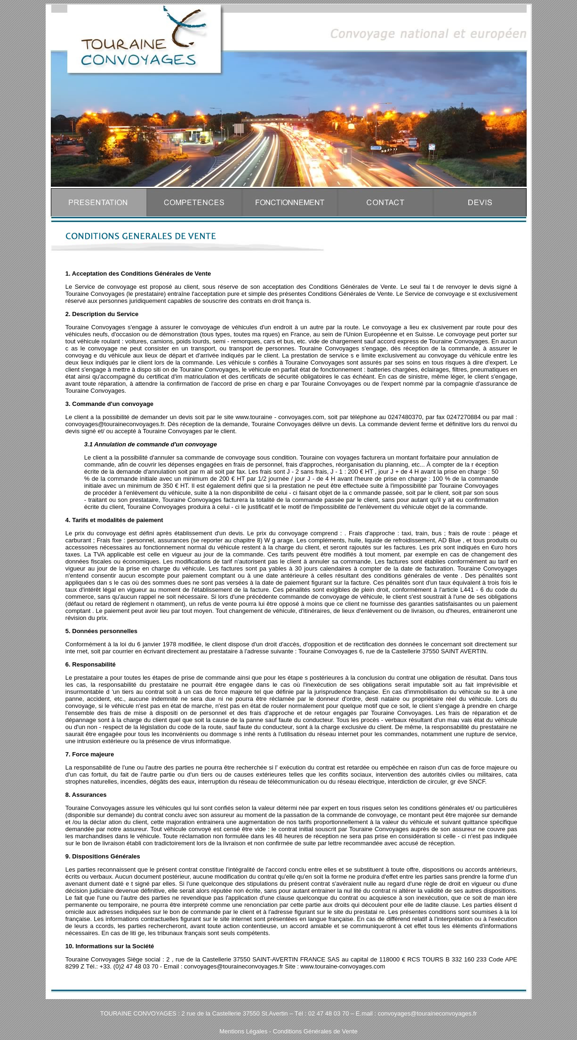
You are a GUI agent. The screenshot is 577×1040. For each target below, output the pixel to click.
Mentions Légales (243, 1031)
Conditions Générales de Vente (315, 1031)
